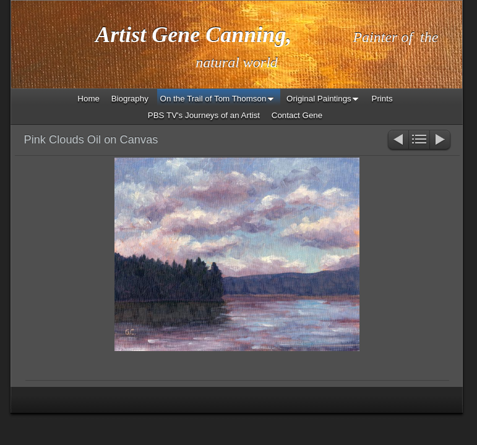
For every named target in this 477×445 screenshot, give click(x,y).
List (419, 140)
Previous (397, 140)
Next (441, 140)
